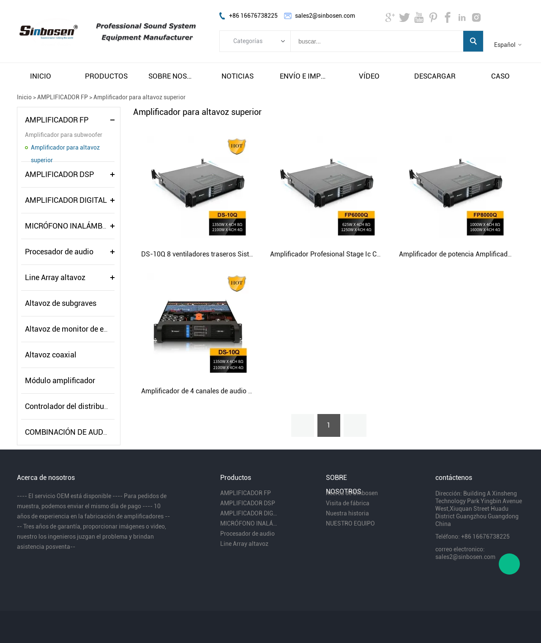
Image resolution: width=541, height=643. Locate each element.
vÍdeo (369, 76)
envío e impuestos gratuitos (303, 76)
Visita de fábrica (347, 503)
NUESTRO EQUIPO (350, 523)
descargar (435, 76)
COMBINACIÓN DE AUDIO (67, 432)
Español (505, 44)
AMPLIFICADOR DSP (59, 174)
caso (500, 76)
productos (106, 76)
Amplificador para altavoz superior (139, 97)
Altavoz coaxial (51, 354)
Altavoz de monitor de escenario (78, 328)
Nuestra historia (347, 513)
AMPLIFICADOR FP (62, 97)
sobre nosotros (172, 76)
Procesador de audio (59, 251)
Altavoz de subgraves (60, 303)
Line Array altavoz (55, 277)
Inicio (24, 97)
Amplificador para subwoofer (63, 134)
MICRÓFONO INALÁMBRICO (72, 225)
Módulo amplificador (60, 380)
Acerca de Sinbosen (352, 493)
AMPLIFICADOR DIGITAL (66, 200)
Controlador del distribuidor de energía (89, 406)
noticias (237, 76)
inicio (40, 76)
